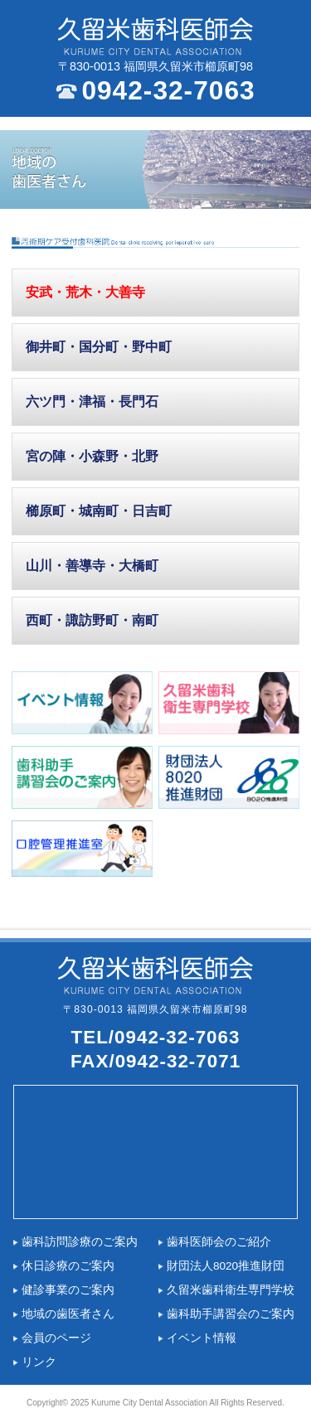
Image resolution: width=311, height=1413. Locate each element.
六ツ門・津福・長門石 (92, 401)
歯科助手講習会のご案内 (230, 1314)
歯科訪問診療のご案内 (80, 1242)
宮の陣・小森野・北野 (92, 456)
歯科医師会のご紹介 (219, 1242)
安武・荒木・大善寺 (85, 292)
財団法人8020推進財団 (225, 1266)
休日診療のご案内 (68, 1266)
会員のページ (56, 1338)
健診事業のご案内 (68, 1290)
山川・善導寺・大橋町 (92, 566)
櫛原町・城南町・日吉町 (99, 511)
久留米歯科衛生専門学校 (230, 1290)
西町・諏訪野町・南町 (92, 620)
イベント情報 (201, 1338)
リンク (39, 1362)
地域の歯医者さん (68, 1314)
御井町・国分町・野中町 (99, 347)
